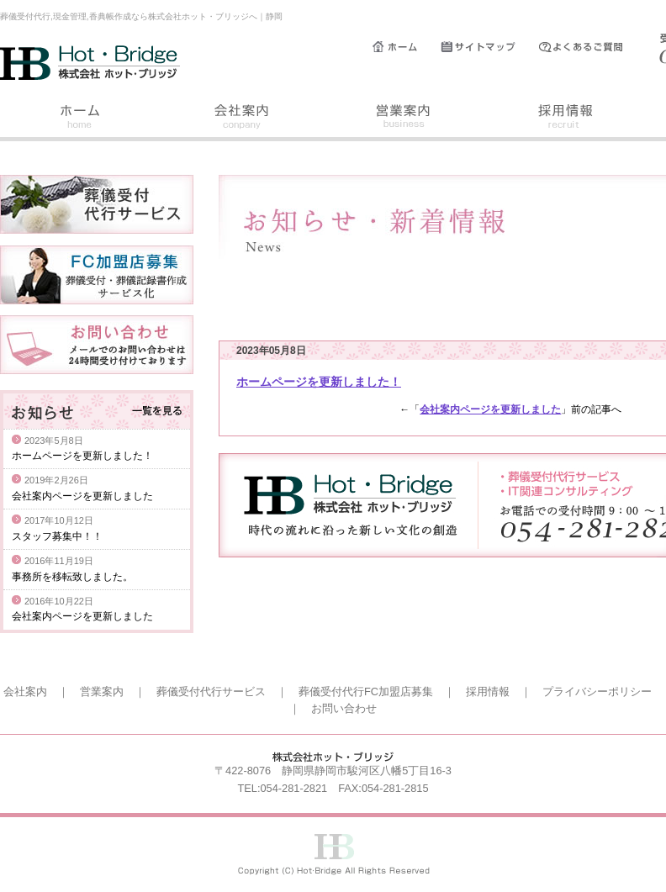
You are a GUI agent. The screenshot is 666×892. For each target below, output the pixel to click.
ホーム (407, 47)
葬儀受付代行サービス (211, 691)
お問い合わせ (344, 708)
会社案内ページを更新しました (490, 409)
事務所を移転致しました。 (72, 577)
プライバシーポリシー (597, 691)
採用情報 (565, 119)
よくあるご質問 (588, 47)
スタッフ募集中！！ (57, 536)
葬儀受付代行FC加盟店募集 (366, 691)
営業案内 (403, 119)
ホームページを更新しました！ (318, 381)
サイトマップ (490, 47)
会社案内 (242, 119)
